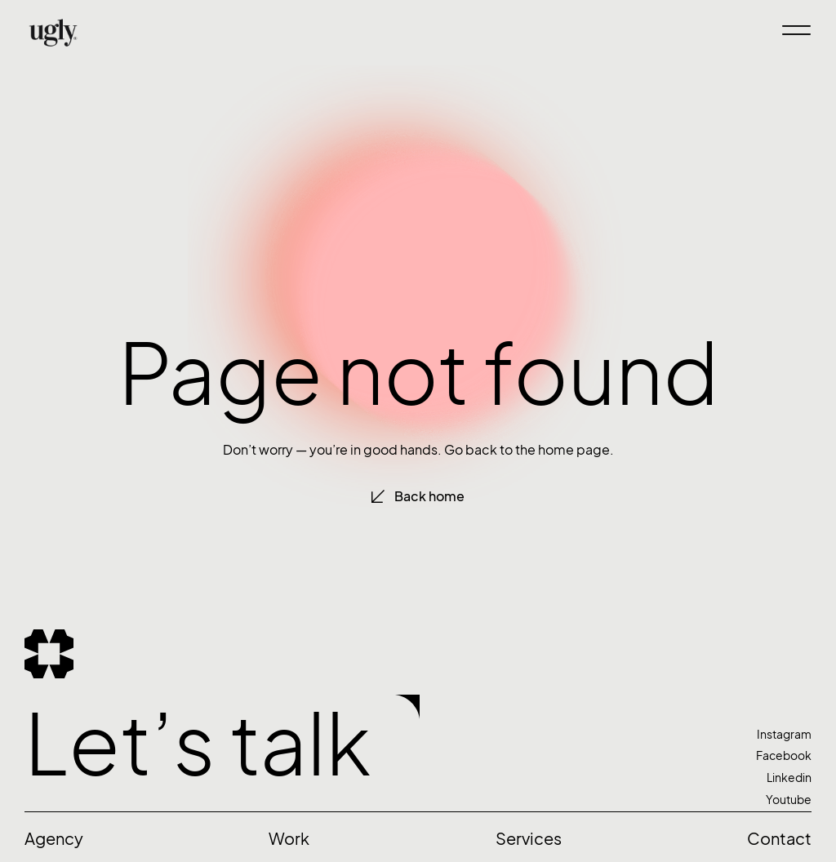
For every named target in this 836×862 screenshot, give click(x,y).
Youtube (789, 799)
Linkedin (789, 777)
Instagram (784, 734)
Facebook (784, 755)
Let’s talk (197, 744)
